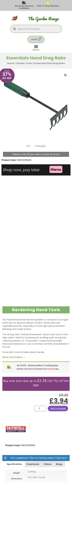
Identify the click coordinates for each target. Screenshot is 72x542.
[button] (65, 75)
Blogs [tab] (59, 464)
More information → (14, 357)
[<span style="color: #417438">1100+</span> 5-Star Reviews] (47, 3)
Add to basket (58, 408)
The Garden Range (43, 18)
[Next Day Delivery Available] (24, 3)
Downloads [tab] (33, 464)
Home (10, 63)
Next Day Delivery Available (24, 7)
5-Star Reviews (48, 5)
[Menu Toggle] (36, 47)
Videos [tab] (48, 464)
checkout (50, 369)
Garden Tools (24, 63)
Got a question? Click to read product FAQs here (38, 458)
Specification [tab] (14, 464)
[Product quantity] (40, 408)
